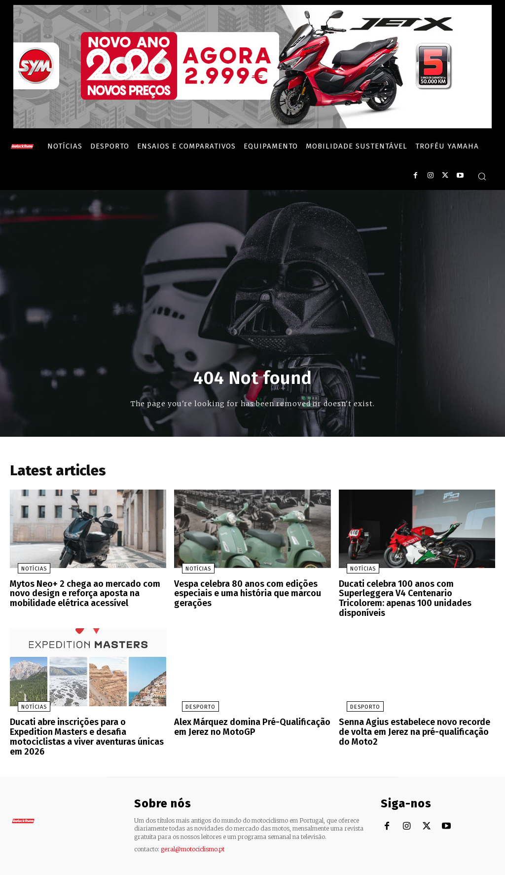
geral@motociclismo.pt (192, 826)
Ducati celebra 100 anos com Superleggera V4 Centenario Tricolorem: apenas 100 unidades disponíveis (414, 595)
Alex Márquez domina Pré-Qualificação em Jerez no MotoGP (246, 716)
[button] (482, 176)
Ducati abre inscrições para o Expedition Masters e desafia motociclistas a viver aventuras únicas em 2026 (85, 720)
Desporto (193, 697)
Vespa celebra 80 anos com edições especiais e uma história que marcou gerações (243, 595)
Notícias (26, 572)
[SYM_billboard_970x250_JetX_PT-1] (252, 126)
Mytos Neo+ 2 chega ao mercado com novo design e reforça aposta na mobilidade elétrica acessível (79, 595)
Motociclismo (69, 865)
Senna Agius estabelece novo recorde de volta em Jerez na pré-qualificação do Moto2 (416, 720)
